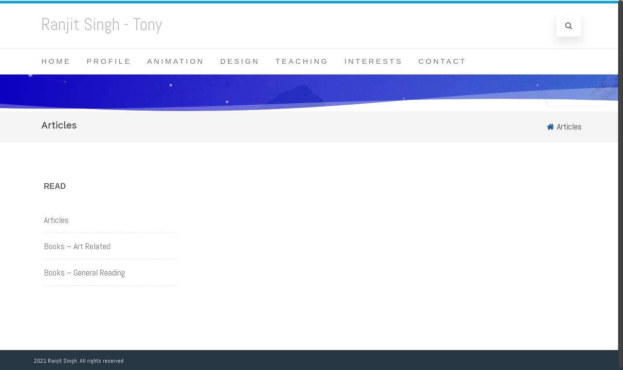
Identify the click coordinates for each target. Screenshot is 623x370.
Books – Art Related (77, 246)
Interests (373, 61)
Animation (175, 61)
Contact (443, 61)
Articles (56, 219)
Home (56, 61)
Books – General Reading (84, 272)
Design (240, 61)
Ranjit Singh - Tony (101, 24)
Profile (109, 61)
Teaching (302, 61)
